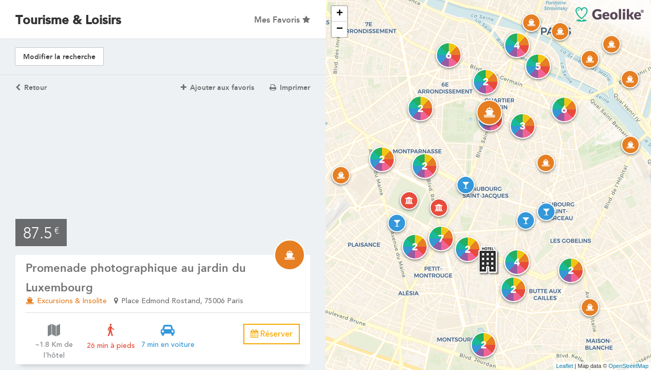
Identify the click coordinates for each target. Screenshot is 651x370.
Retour (31, 87)
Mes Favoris (282, 20)
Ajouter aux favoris (217, 87)
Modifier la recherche (59, 56)
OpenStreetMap (628, 366)
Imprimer (290, 87)
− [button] (339, 29)
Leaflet (564, 366)
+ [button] (339, 14)
